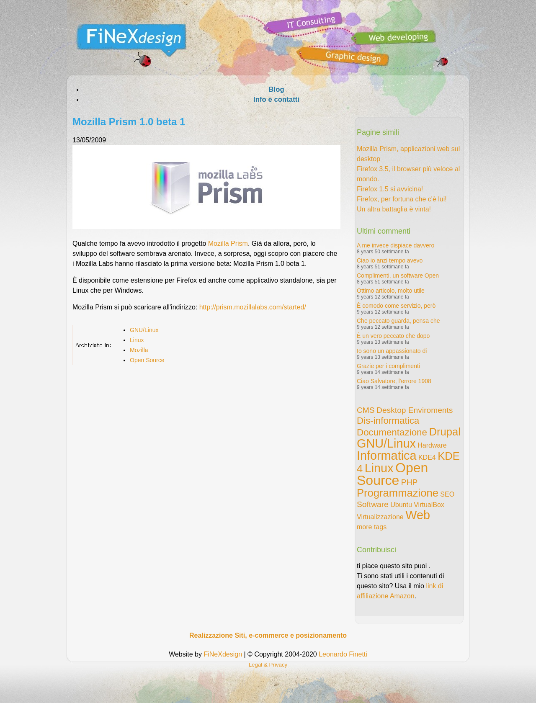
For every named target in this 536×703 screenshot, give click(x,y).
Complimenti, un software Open (398, 275)
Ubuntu (401, 504)
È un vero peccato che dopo (393, 335)
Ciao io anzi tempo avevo (390, 260)
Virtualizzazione (380, 516)
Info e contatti (276, 99)
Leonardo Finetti (343, 654)
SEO (447, 494)
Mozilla (139, 350)
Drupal (444, 432)
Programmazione (397, 493)
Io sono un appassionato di (392, 351)
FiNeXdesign (223, 654)
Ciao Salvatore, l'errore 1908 (394, 381)
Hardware (431, 445)
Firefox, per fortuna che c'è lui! (402, 199)
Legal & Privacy (268, 665)
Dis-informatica (388, 420)
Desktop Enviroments (414, 410)
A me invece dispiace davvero (395, 245)
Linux (137, 340)
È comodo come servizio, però (396, 305)
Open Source (147, 360)
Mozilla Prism (228, 243)
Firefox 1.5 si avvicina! (390, 189)
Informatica (386, 455)
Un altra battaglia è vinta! (394, 209)
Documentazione (392, 432)
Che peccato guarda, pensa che (398, 320)
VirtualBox (429, 504)
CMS (366, 410)
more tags (372, 526)
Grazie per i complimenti (388, 366)
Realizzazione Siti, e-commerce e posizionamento (268, 635)
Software (373, 504)
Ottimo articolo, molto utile (391, 290)
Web (417, 515)
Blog (276, 89)
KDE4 (427, 457)
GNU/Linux (144, 330)
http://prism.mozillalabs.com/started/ (252, 307)
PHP (409, 482)
